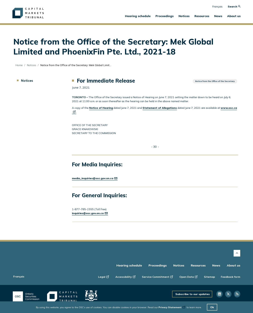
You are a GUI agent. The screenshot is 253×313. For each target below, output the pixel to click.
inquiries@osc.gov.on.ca (90, 213)
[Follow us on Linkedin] (219, 294)
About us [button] (234, 16)
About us (233, 265)
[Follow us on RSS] (237, 294)
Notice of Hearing (101, 107)
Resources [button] (201, 16)
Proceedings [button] (165, 16)
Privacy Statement (172, 307)
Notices (184, 16)
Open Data (188, 276)
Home (19, 65)
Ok (212, 307)
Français (217, 6)
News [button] (218, 16)
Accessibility (125, 276)
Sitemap (209, 276)
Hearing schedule (138, 16)
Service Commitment (158, 276)
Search (234, 6)
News (216, 265)
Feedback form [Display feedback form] (230, 276)
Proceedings (158, 265)
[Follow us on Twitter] (228, 294)
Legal (104, 276)
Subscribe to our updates (192, 294)
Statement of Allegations (160, 107)
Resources (198, 265)
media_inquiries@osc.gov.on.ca (95, 178)
